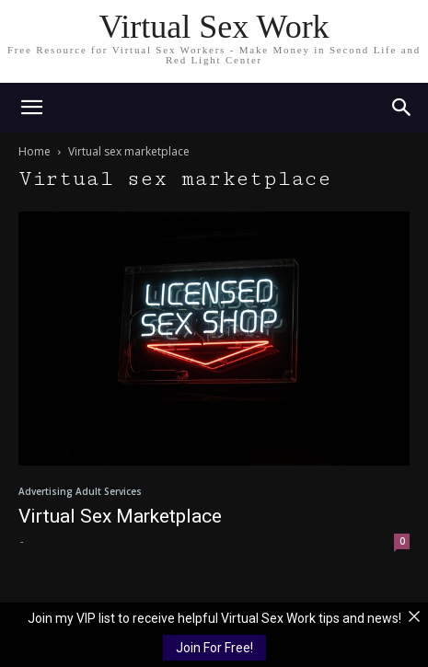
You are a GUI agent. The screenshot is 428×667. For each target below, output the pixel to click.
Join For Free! (214, 647)
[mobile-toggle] (31, 107)
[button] (402, 107)
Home (34, 151)
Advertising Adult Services (80, 491)
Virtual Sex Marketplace (120, 516)
